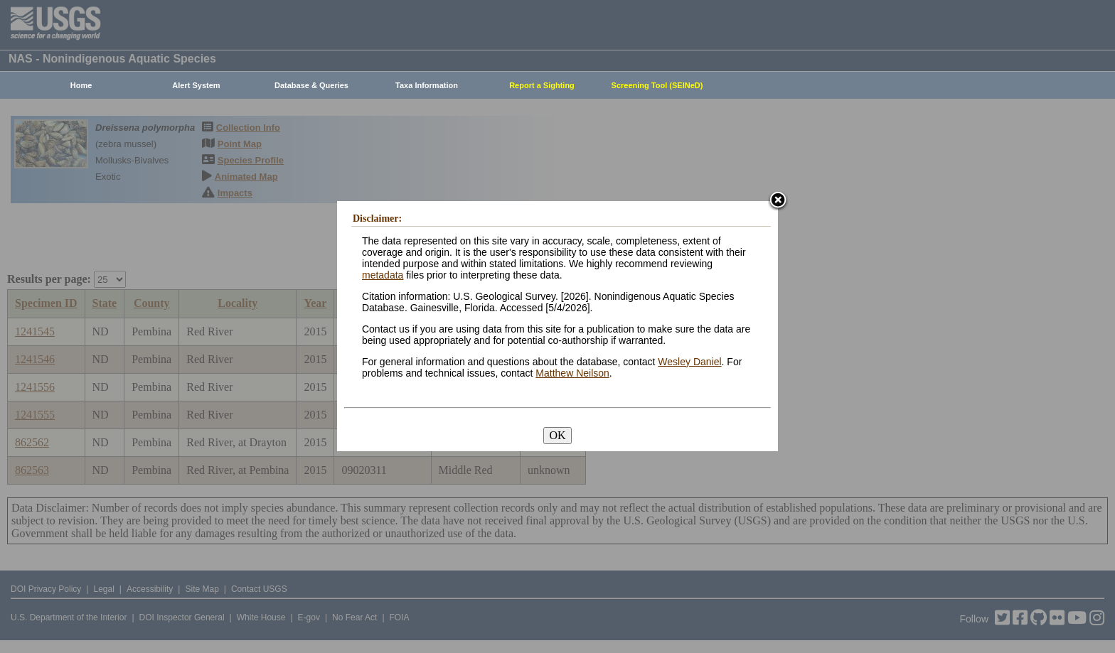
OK (557, 435)
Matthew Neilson (572, 373)
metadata (382, 275)
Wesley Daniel (689, 361)
